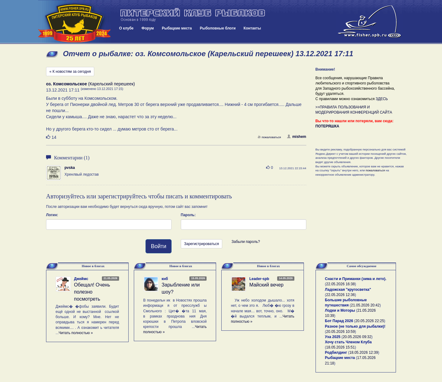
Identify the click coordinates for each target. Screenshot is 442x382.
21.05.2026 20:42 (365, 305)
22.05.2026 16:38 (340, 284)
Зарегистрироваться (201, 244)
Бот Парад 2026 (339, 321)
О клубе (126, 28)
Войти (158, 246)
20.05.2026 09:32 (357, 337)
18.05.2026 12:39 (363, 352)
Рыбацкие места (177, 28)
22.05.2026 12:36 (340, 295)
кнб (165, 279)
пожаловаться (269, 137)
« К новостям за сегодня (70, 71)
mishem (296, 136)
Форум (148, 28)
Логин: (52, 215)
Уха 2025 (333, 337)
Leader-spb (259, 279)
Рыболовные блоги (218, 28)
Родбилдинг (336, 352)
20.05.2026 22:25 (369, 321)
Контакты (252, 28)
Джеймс (81, 279)
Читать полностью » (76, 333)
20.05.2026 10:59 (340, 331)
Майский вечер (266, 284)
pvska (69, 168)
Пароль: (188, 215)
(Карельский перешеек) (90, 83)
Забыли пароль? (245, 242)
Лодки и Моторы (340, 310)
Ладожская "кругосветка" (348, 289)
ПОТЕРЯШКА (327, 126)
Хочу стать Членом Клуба (348, 342)
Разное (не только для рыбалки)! (355, 326)
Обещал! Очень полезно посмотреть (92, 292)
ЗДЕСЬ (382, 99)
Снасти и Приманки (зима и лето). (355, 279)
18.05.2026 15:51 (340, 347)
